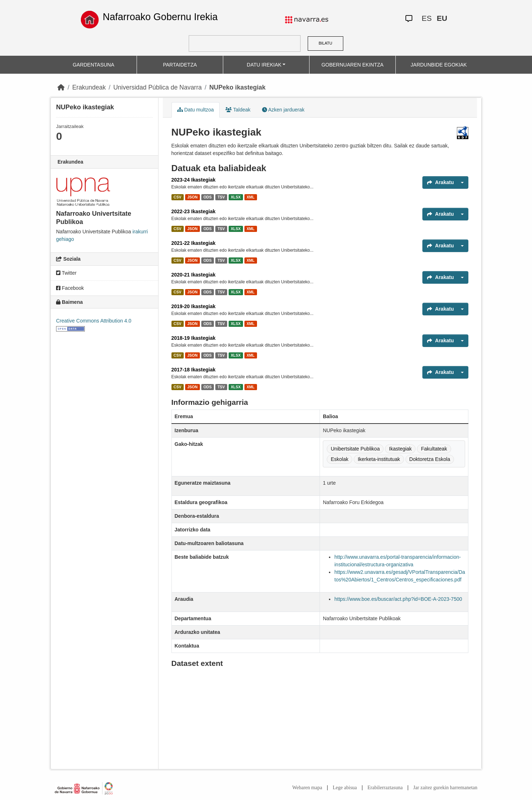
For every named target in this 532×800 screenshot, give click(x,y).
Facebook (70, 288)
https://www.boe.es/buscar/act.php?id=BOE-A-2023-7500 (398, 599)
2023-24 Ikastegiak (193, 180)
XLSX (235, 197)
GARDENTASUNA (93, 65)
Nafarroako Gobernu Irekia (160, 17)
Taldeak (238, 110)
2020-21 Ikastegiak (193, 275)
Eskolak (339, 459)
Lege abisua (345, 787)
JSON (192, 197)
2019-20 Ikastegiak (193, 306)
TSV (221, 197)
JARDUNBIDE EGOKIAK (439, 65)
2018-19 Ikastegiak (193, 338)
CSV (178, 197)
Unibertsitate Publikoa (355, 449)
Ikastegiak (400, 449)
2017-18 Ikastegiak (193, 369)
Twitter (66, 273)
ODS (207, 197)
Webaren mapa (307, 787)
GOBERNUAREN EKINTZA (352, 65)
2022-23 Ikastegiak (193, 211)
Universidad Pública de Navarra (157, 87)
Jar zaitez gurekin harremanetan (445, 787)
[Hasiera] (61, 87)
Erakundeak (89, 87)
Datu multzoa (195, 110)
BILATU (325, 43)
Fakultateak (434, 449)
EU (442, 18)
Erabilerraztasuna (385, 787)
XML (250, 197)
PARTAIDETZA (180, 65)
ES (427, 18)
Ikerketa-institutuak (379, 459)
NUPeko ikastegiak (237, 87)
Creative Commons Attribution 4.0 (93, 321)
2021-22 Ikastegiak (193, 243)
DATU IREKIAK (264, 65)
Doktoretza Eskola (429, 459)
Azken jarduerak (283, 110)
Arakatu (440, 182)
